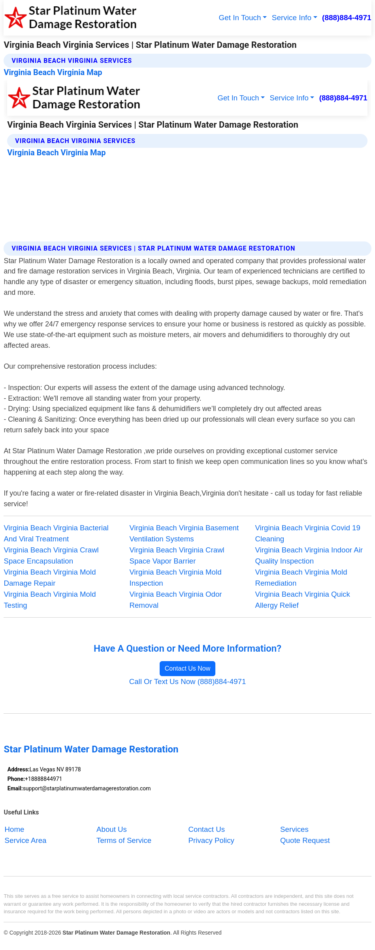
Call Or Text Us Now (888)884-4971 (187, 681)
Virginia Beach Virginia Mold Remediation (301, 577)
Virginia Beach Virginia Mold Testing (50, 599)
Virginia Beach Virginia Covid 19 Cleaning (307, 533)
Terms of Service (123, 840)
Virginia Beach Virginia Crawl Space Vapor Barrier (176, 555)
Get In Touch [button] (240, 17)
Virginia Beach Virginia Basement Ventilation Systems (184, 533)
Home (14, 829)
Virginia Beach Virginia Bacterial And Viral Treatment (56, 533)
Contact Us (206, 829)
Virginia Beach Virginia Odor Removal (175, 599)
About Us (111, 829)
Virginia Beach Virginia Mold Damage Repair (50, 577)
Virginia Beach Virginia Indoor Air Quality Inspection (309, 555)
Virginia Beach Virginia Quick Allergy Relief (302, 599)
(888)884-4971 (346, 17)
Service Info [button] (291, 17)
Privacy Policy (211, 840)
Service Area (26, 840)
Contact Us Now (188, 668)
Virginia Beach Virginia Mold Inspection (175, 577)
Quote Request (305, 840)
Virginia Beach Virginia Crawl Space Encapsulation (51, 555)
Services (294, 829)
